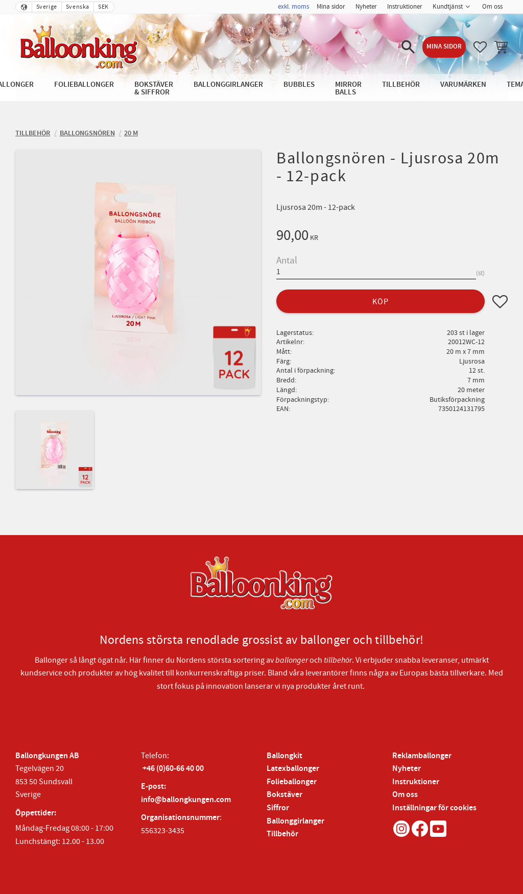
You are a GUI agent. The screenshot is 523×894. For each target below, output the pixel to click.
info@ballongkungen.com (186, 799)
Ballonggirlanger (295, 821)
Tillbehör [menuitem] (401, 84)
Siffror (278, 808)
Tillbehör (282, 834)
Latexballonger (293, 768)
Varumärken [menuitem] (463, 84)
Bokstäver (284, 794)
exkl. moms (293, 7)
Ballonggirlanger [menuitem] (228, 84)
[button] (408, 47)
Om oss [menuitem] (492, 7)
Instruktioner (415, 782)
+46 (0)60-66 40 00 (173, 768)
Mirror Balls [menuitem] (348, 88)
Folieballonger (292, 782)
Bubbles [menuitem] (299, 84)
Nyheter (406, 768)
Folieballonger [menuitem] (84, 84)
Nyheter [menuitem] (366, 7)
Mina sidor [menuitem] (331, 7)
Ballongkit (284, 756)
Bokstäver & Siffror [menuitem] (153, 88)
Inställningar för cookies (434, 808)
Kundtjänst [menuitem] (448, 7)
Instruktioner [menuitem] (404, 7)
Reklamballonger (421, 756)
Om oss (405, 794)
